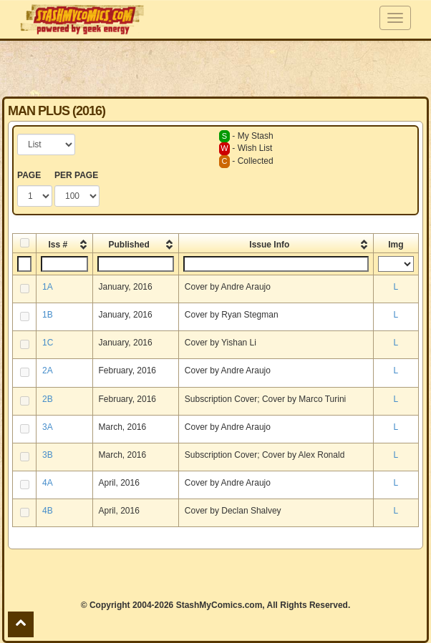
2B (47, 399)
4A (47, 483)
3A (47, 427)
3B (47, 455)
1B (47, 315)
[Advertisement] (215, 67)
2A (47, 370)
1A (47, 287)
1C (47, 343)
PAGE (29, 175)
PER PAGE (76, 175)
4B (47, 511)
